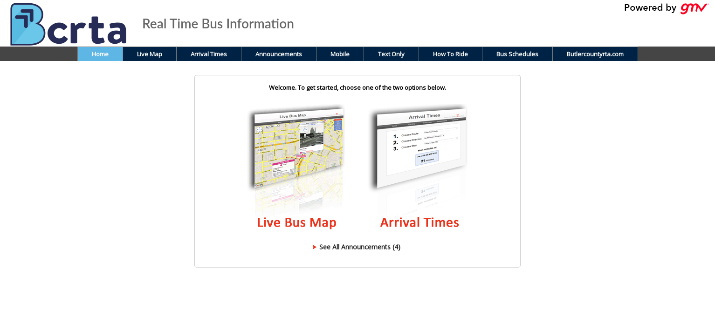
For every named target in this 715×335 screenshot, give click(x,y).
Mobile (340, 54)
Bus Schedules (517, 54)
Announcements (278, 54)
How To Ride (450, 54)
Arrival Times (209, 54)
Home (100, 54)
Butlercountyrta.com (595, 54)
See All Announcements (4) (359, 246)
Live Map (149, 54)
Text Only (391, 54)
